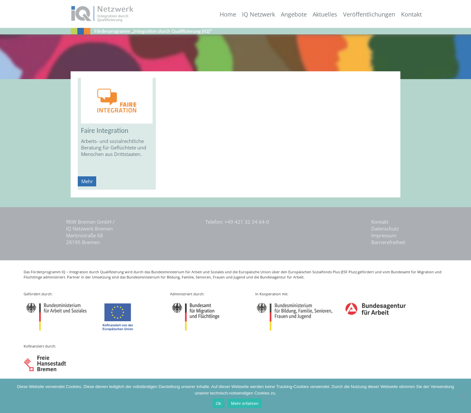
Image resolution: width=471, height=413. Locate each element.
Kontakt (411, 14)
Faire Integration (105, 130)
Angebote (294, 14)
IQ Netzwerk (258, 14)
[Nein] (463, 396)
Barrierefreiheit (388, 242)
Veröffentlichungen (369, 14)
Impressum (383, 235)
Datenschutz (385, 228)
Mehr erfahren (244, 403)
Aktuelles (325, 14)
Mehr (87, 181)
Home (228, 14)
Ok (218, 403)
